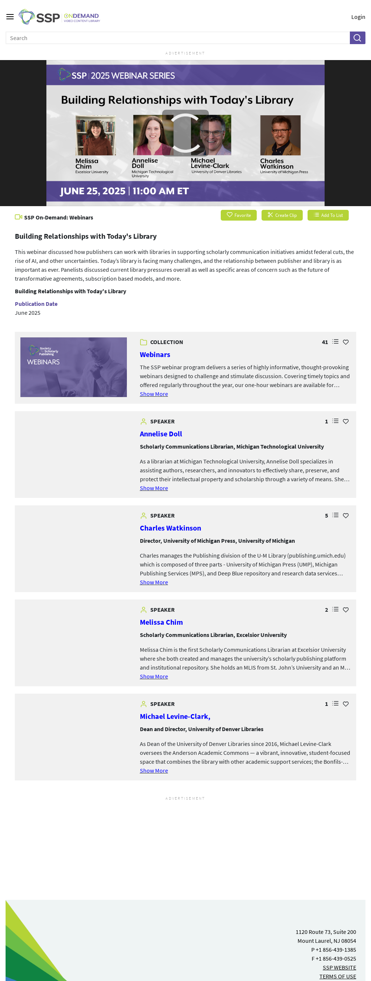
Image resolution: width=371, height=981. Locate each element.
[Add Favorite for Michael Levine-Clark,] (346, 703)
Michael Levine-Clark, (175, 716)
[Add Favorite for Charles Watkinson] (346, 515)
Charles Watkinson (170, 527)
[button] (357, 37)
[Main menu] (10, 16)
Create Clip (282, 215)
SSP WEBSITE (339, 967)
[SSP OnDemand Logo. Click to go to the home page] (65, 17)
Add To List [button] (328, 215)
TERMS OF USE (337, 976)
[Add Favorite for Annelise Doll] (346, 421)
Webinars (155, 354)
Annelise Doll (161, 433)
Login (358, 16)
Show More (154, 393)
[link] (73, 367)
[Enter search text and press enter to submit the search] (178, 37)
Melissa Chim (161, 622)
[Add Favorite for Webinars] (346, 341)
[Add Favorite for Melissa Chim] (346, 609)
